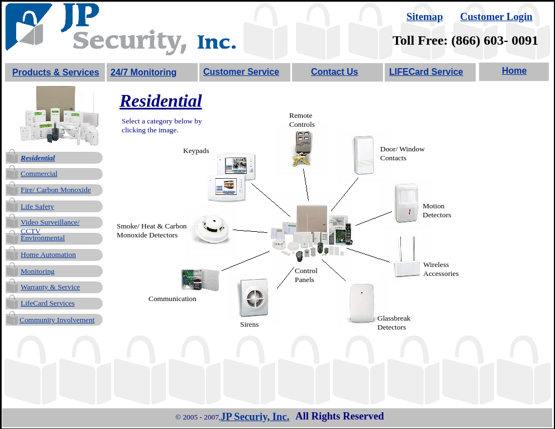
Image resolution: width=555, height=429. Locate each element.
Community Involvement (57, 320)
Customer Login (496, 16)
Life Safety (37, 206)
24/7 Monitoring (143, 72)
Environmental (43, 237)
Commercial (39, 173)
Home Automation (48, 254)
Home (514, 70)
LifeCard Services (48, 303)
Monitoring (38, 271)
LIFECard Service (426, 72)
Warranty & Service (50, 287)
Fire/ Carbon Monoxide (56, 189)
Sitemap (424, 16)
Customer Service (241, 72)
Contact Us (334, 72)
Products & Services (55, 72)
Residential (38, 158)
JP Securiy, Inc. (255, 416)
